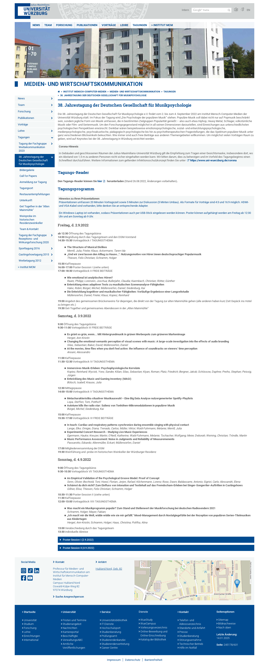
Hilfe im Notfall (187, 648)
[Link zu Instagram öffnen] (24, 570)
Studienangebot (71, 624)
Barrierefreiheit (153, 659)
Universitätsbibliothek (113, 620)
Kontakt (59, 562)
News (36, 25)
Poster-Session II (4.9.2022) (78, 548)
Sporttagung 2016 (29, 248)
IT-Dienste (107, 624)
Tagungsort (26, 188)
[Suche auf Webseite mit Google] (211, 10)
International (30, 640)
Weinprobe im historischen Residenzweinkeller (31, 219)
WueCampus (147, 624)
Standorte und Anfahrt (191, 628)
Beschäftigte (69, 636)
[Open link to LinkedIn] (37, 570)
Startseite (29, 612)
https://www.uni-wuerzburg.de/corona (213, 160)
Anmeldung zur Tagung (33, 182)
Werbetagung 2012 (30, 260)
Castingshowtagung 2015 (34, 254)
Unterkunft (26, 200)
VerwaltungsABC (72, 640)
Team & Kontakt (29, 229)
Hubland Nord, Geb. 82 (109, 568)
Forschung (64, 25)
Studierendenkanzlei (112, 640)
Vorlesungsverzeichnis (153, 628)
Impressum (114, 659)
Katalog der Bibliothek (152, 640)
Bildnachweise (226, 624)
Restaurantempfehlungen (35, 194)
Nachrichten (69, 628)
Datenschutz (132, 659)
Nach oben (223, 628)
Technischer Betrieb (190, 644)
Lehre (124, 25)
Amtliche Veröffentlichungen (73, 646)
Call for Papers (28, 175)
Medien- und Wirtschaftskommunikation (83, 84)
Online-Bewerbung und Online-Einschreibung (153, 634)
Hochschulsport (110, 628)
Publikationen (87, 25)
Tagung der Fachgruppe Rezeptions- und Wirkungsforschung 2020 (34, 239)
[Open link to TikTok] (30, 570)
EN (248, 10)
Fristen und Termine (73, 620)
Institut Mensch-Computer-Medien (84, 91)
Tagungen (140, 25)
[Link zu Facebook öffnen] (24, 578)
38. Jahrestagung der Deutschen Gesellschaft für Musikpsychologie (33, 160)
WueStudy (146, 620)
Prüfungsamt (108, 636)
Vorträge (109, 25)
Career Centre (109, 648)
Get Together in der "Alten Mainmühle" (34, 208)
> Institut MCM (162, 25)
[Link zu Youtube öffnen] (30, 578)
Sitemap (222, 620)
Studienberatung (110, 632)
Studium (28, 624)
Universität (29, 620)
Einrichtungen (31, 636)
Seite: (219, 644)
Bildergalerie (27, 170)
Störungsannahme (189, 640)
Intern (185, 10)
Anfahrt (102, 562)
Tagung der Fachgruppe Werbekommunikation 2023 (33, 147)
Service (105, 612)
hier (100, 181)
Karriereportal (70, 632)
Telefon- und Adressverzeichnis (189, 622)
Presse (183, 632)
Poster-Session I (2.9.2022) (78, 539)
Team (48, 25)
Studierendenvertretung (114, 644)
